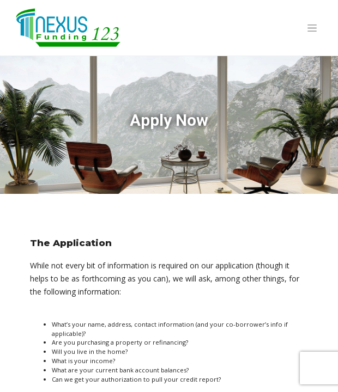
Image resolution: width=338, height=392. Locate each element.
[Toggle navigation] (312, 27)
